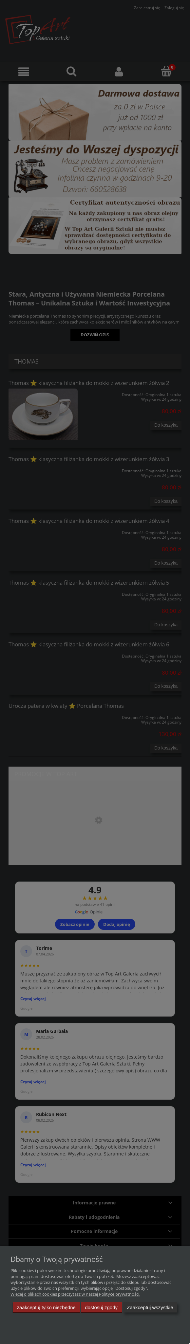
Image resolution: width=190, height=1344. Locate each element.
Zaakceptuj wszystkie (150, 1307)
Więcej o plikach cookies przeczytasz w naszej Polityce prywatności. (75, 1294)
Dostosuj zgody (101, 1307)
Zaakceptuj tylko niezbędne (46, 1307)
